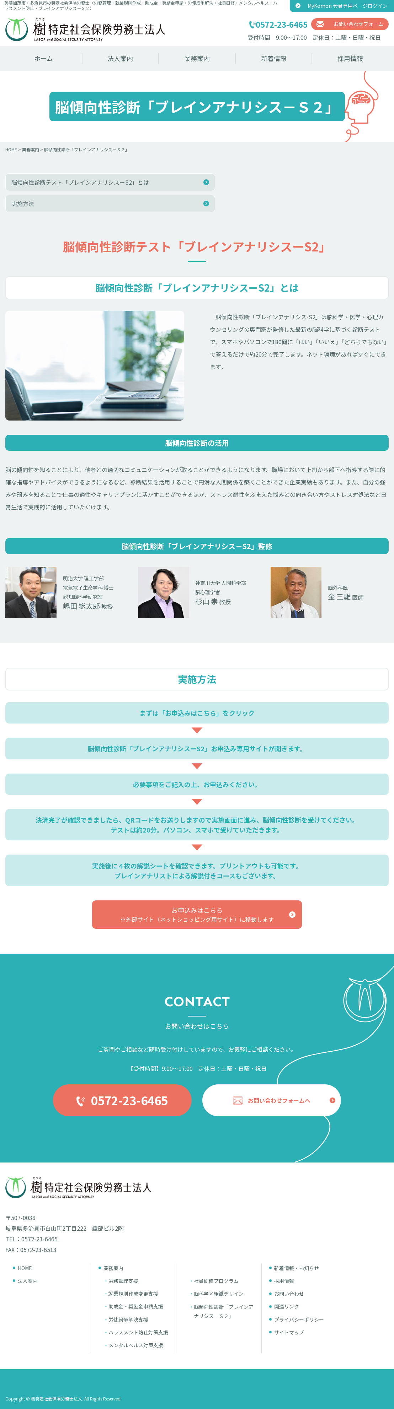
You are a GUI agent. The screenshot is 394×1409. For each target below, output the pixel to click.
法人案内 (120, 58)
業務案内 (197, 58)
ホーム (43, 58)
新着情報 (274, 58)
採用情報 (350, 58)
